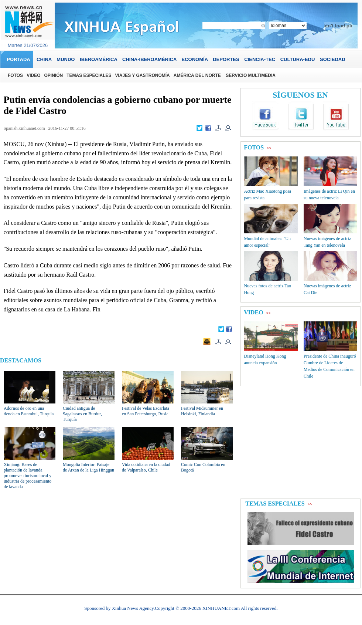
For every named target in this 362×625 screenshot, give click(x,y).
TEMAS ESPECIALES (275, 503)
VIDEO (253, 312)
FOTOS (254, 147)
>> (269, 148)
